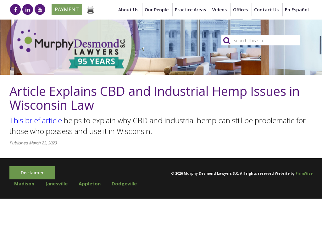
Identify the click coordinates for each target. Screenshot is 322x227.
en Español (297, 10)
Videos (219, 10)
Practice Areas (190, 10)
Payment (67, 9)
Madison (24, 183)
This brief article (35, 120)
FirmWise (304, 173)
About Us (128, 10)
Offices (240, 10)
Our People (157, 10)
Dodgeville (124, 183)
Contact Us (266, 10)
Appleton (90, 183)
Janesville (56, 183)
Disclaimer (32, 173)
